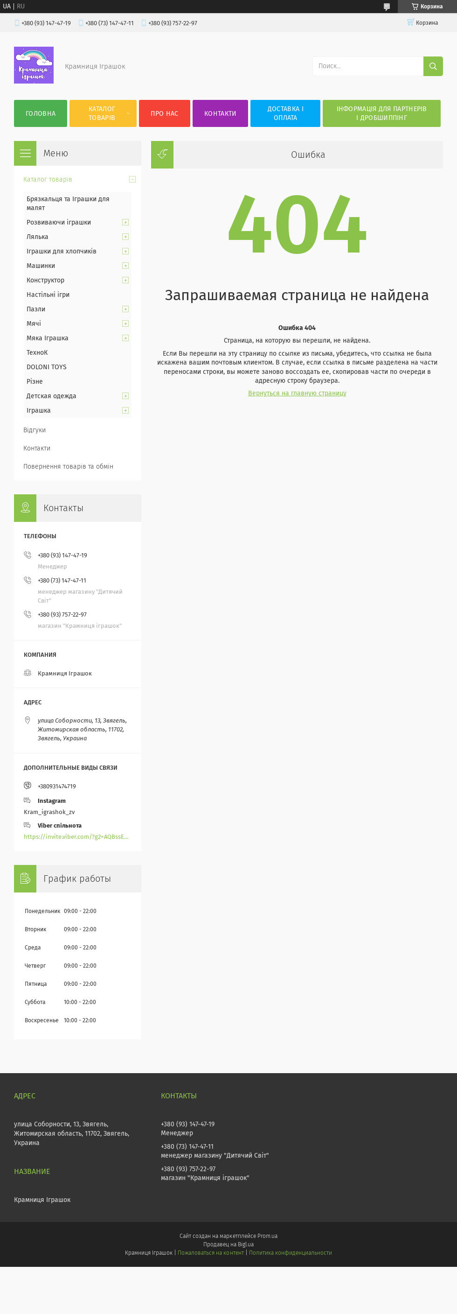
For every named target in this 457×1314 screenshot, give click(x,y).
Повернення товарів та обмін (68, 467)
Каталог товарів (102, 113)
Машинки (41, 266)
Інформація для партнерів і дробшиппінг (382, 113)
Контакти (220, 114)
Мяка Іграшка (48, 338)
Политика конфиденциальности (290, 1253)
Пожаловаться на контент (210, 1253)
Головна (40, 114)
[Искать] (433, 66)
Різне (35, 382)
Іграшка (39, 411)
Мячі (34, 324)
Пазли (36, 309)
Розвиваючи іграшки (59, 222)
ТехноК (37, 353)
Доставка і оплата (286, 113)
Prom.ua (267, 1236)
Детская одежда (51, 396)
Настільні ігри (48, 295)
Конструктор (45, 280)
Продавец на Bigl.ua (228, 1244)
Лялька (37, 237)
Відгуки (34, 430)
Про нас (164, 114)
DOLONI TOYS (47, 367)
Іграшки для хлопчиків (62, 251)
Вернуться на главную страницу (297, 393)
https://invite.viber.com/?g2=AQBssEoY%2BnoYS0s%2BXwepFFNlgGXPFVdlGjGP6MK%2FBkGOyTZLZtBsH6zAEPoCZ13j (78, 836)
